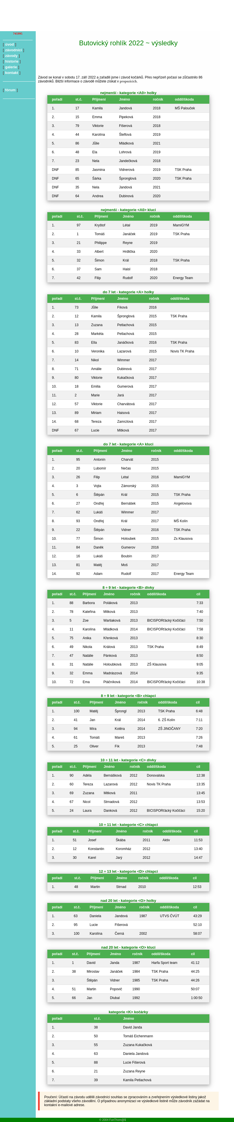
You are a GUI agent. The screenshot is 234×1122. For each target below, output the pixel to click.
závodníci (13, 50)
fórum (10, 90)
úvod (9, 44)
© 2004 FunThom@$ (112, 1119)
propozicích (128, 81)
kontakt (11, 73)
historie (11, 61)
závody (11, 56)
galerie (11, 67)
